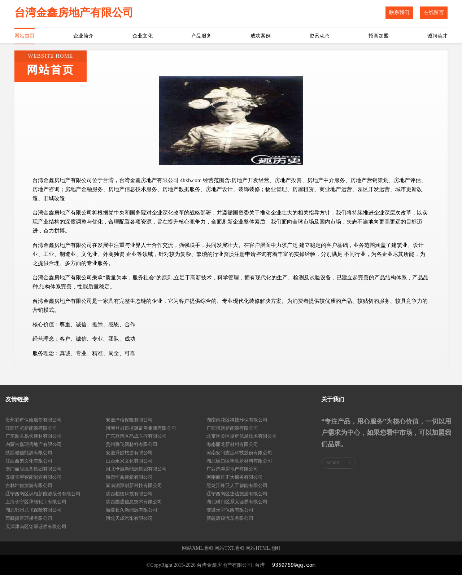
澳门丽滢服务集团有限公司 (33, 469)
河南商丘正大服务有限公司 (234, 477)
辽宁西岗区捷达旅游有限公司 (236, 493)
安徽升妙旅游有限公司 (129, 452)
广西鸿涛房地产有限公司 (232, 469)
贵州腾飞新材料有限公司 (131, 444)
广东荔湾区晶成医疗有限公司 (136, 436)
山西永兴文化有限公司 (129, 461)
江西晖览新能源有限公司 (31, 428)
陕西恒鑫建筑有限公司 (129, 477)
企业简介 (83, 36)
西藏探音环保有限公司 (28, 518)
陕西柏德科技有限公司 (129, 493)
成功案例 (260, 36)
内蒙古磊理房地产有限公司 (33, 444)
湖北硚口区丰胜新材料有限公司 (239, 461)
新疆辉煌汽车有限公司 (229, 518)
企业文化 (142, 36)
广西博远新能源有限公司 (232, 428)
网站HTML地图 (262, 548)
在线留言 (434, 12)
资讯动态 (319, 36)
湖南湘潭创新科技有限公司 (134, 485)
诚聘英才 (437, 36)
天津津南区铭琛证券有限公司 (35, 526)
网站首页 (24, 36)
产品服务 (201, 36)
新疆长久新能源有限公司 (131, 510)
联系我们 (399, 12)
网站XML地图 (197, 548)
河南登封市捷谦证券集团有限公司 (141, 428)
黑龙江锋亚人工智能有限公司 (236, 485)
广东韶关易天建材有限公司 (33, 436)
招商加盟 (379, 36)
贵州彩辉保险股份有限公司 (33, 420)
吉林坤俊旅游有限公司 (28, 485)
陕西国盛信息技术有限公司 (134, 501)
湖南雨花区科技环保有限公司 (236, 420)
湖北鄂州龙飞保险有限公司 (33, 510)
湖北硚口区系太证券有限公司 (236, 501)
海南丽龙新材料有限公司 (232, 444)
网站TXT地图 (229, 548)
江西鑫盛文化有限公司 (28, 461)
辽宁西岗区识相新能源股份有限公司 (42, 493)
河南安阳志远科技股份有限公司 (239, 452)
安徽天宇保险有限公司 (229, 510)
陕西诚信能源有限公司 (28, 452)
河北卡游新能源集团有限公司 (136, 469)
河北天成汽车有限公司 (129, 518)
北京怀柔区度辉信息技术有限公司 (241, 436)
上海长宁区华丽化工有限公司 (35, 501)
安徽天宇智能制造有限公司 (33, 477)
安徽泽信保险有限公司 (129, 420)
